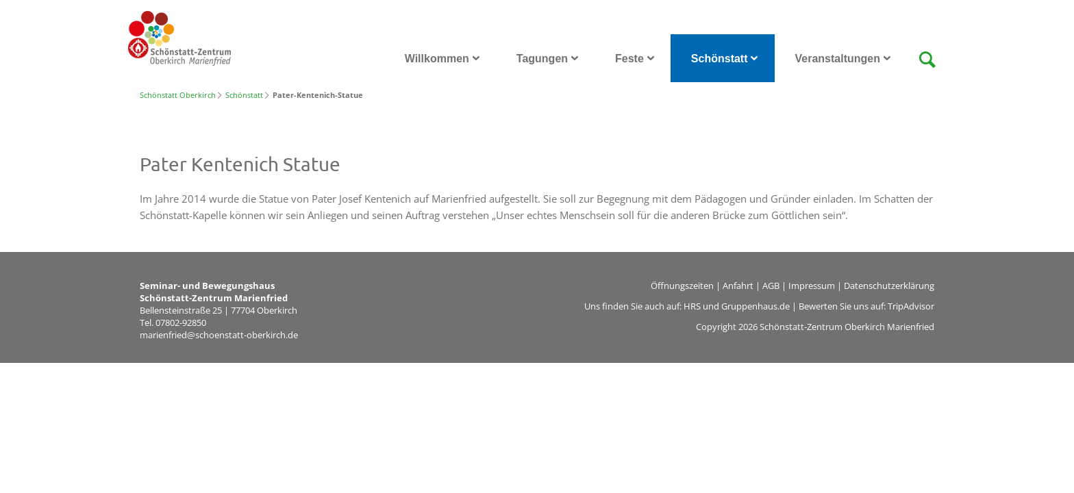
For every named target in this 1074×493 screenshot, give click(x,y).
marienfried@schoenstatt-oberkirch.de (219, 335)
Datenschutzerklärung (889, 285)
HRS (692, 306)
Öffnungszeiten (682, 285)
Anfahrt (738, 285)
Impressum (811, 285)
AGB (770, 285)
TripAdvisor (911, 306)
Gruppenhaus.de (755, 306)
